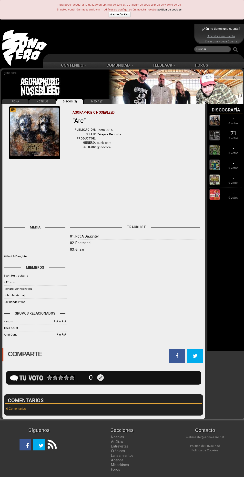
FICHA (15, 101)
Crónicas (118, 451)
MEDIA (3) (97, 101)
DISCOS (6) (70, 101)
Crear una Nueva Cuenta (221, 41)
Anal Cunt (10, 334)
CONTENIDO (74, 65)
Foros (115, 469)
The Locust (11, 328)
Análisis (117, 442)
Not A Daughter (17, 256)
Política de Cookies (205, 450)
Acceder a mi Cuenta (221, 36)
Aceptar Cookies (119, 14)
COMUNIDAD (119, 65)
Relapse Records (109, 134)
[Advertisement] (121, 39)
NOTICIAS (42, 101)
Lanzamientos (122, 455)
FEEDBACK (164, 65)
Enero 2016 (104, 130)
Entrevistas (119, 446)
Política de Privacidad (205, 446)
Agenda (117, 460)
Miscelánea (120, 465)
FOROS (201, 65)
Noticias (117, 437)
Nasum (8, 321)
